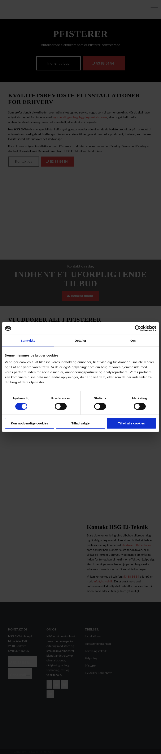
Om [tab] (133, 340)
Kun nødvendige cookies (29, 423)
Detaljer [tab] (80, 340)
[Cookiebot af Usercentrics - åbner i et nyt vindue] (137, 328)
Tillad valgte (80, 423)
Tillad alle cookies (131, 423)
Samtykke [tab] (28, 340)
